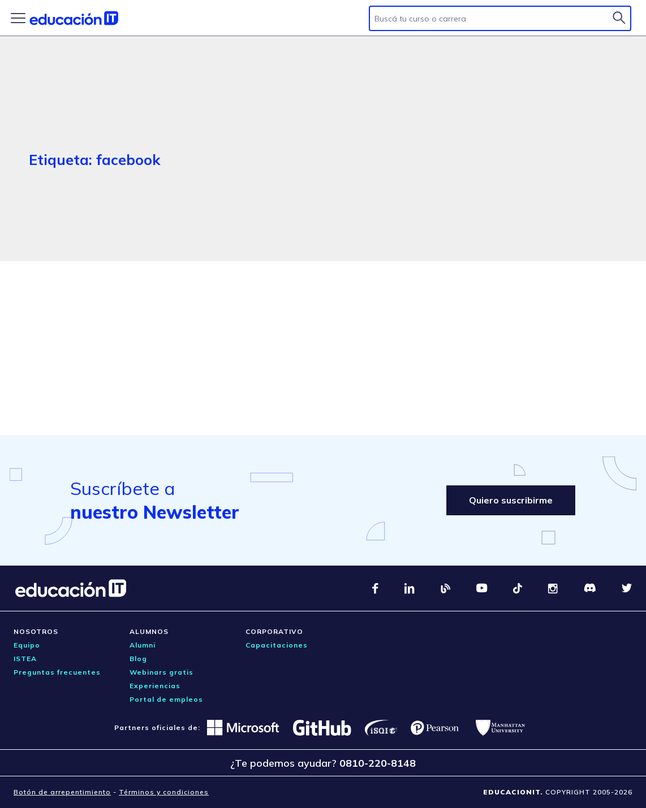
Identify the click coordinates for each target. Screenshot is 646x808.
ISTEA (25, 658)
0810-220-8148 (377, 763)
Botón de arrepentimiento (62, 792)
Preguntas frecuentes (57, 672)
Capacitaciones (277, 645)
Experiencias (155, 685)
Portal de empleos (166, 699)
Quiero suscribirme (511, 500)
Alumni (143, 645)
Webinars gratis (161, 672)
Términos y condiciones (164, 792)
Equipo (27, 645)
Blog (138, 658)
